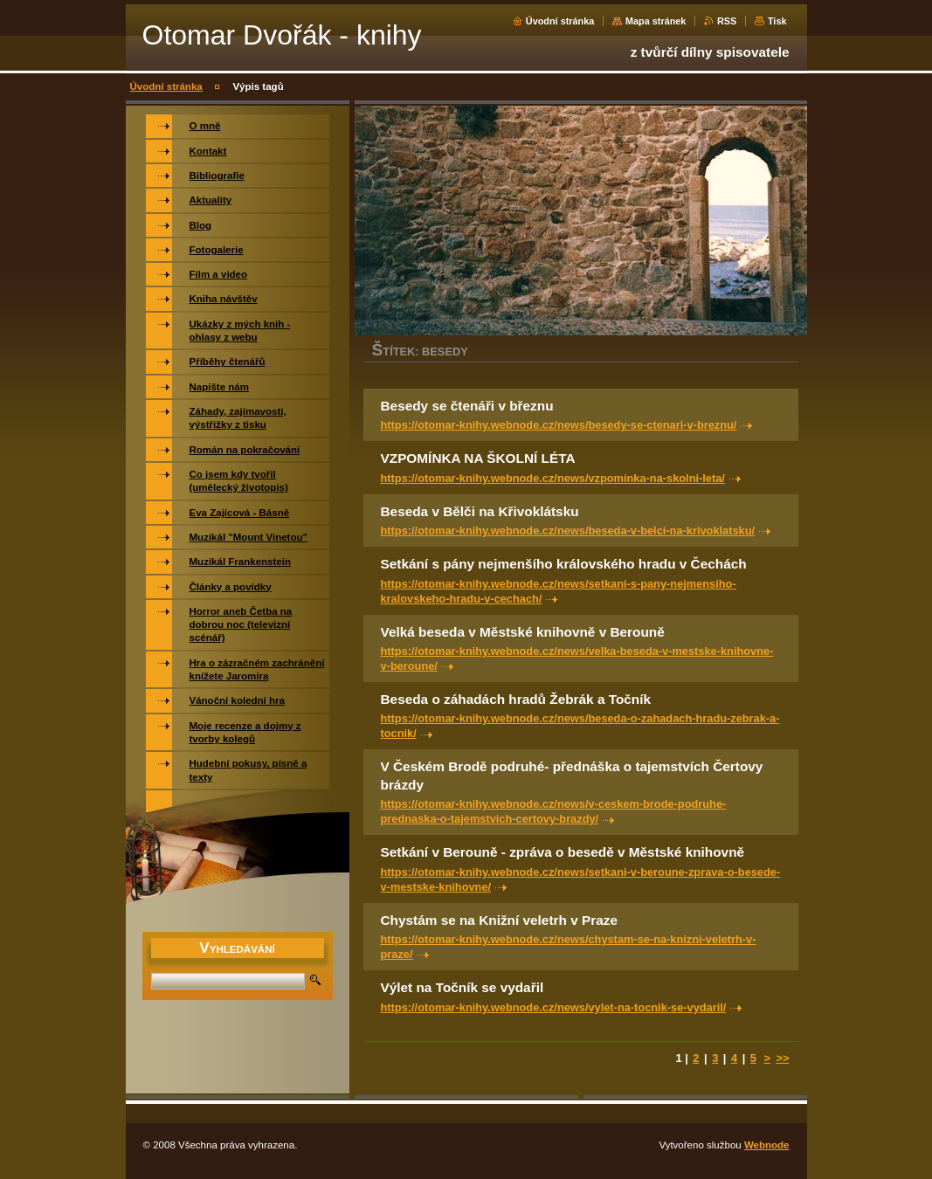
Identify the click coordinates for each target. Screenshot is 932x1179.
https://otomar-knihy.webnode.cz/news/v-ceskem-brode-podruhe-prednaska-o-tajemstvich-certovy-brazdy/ (554, 811)
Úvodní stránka (560, 21)
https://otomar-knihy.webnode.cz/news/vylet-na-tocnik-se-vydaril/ (554, 1007)
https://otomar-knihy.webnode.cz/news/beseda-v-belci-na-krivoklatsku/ (568, 530)
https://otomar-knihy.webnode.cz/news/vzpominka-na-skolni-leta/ (553, 478)
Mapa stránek (656, 21)
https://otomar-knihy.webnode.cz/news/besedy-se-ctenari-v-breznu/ (559, 424)
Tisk (777, 21)
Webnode (767, 1145)
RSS (726, 21)
